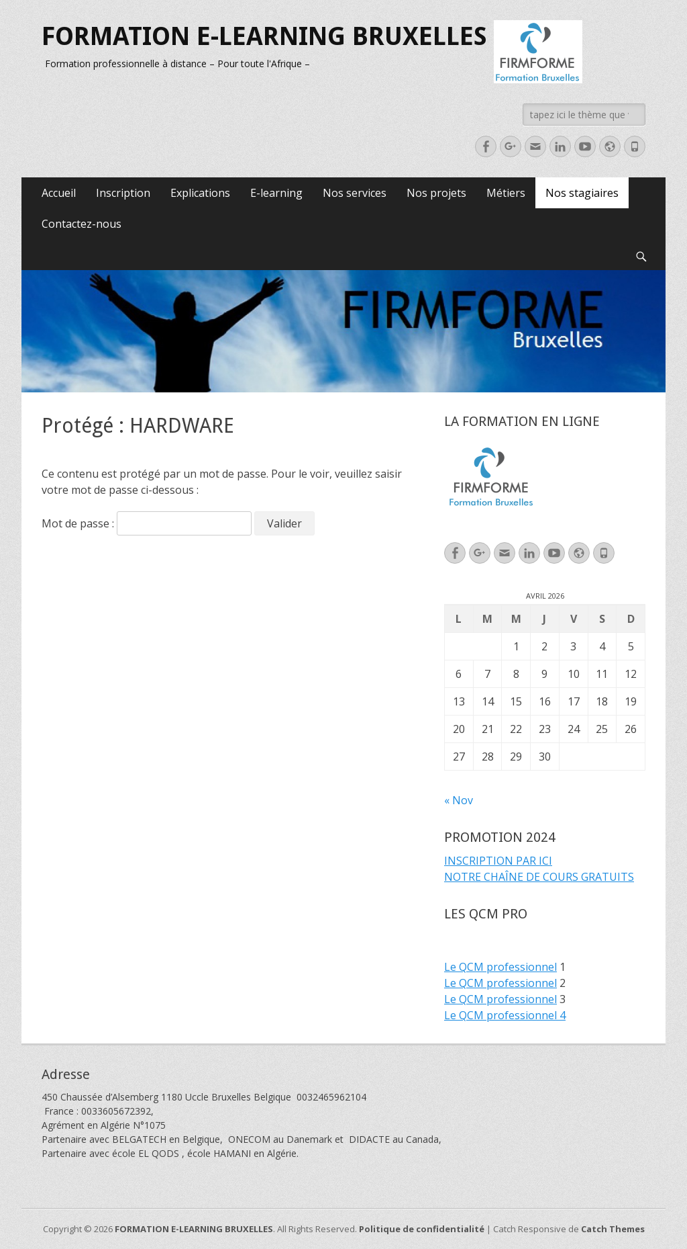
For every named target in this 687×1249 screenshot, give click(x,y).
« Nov (458, 800)
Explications (200, 192)
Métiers (505, 192)
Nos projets (436, 192)
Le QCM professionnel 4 (505, 1015)
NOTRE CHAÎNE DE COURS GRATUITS (539, 876)
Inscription (123, 192)
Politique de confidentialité (421, 1229)
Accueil (59, 192)
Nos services (354, 192)
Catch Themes (613, 1229)
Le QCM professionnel (500, 966)
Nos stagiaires (582, 192)
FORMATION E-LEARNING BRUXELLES (264, 36)
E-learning (276, 192)
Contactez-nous (81, 223)
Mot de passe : (147, 523)
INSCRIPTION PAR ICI (498, 860)
